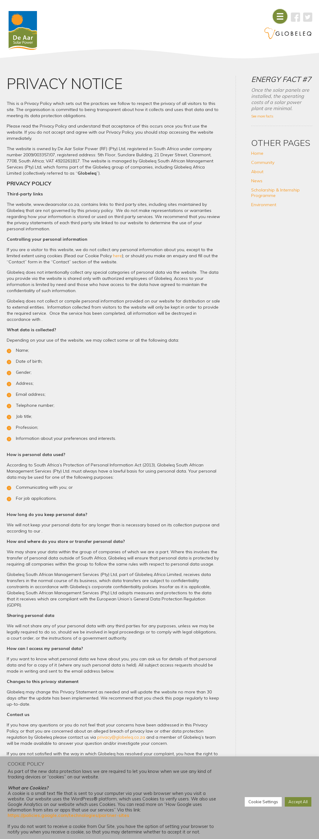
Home (257, 153)
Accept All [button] (298, 801)
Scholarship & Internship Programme (275, 192)
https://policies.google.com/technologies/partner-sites (68, 815)
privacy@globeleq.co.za (121, 737)
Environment (263, 204)
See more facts (262, 116)
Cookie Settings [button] (263, 801)
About (257, 171)
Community (262, 162)
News (256, 181)
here (117, 255)
